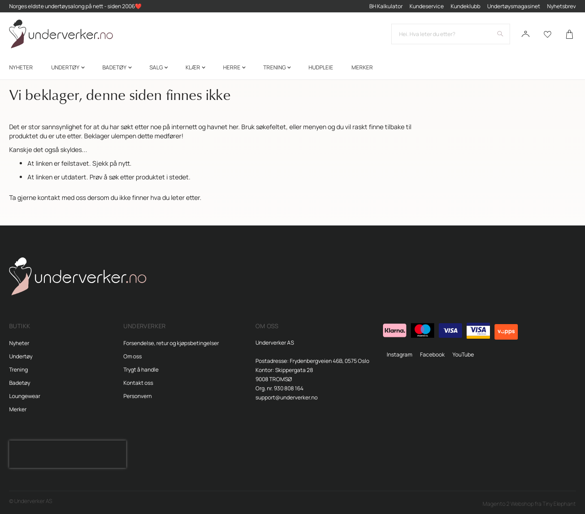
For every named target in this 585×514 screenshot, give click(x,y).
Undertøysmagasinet (513, 6)
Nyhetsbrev (561, 6)
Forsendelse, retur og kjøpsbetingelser (171, 343)
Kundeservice (427, 6)
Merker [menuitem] (362, 68)
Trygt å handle (141, 369)
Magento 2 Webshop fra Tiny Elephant (529, 504)
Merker (18, 409)
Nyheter (19, 343)
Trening (18, 369)
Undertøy (20, 356)
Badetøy (19, 383)
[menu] (292, 68)
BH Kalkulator (386, 6)
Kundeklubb (465, 6)
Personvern (137, 396)
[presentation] (67, 454)
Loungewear (24, 396)
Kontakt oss (138, 383)
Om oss (132, 356)
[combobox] (450, 34)
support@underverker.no (286, 397)
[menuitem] (21, 68)
